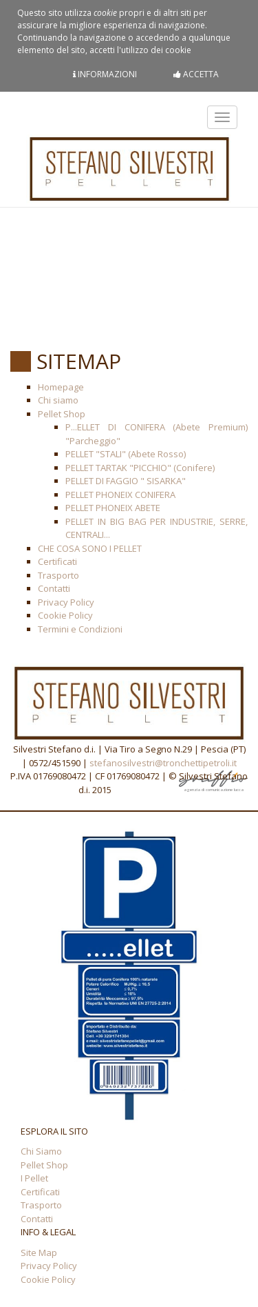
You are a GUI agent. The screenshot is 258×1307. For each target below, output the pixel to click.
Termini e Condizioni (80, 629)
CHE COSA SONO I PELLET (90, 548)
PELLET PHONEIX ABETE (112, 507)
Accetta (196, 74)
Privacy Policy (66, 602)
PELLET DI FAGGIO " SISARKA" (125, 481)
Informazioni (105, 74)
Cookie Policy (65, 615)
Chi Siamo (41, 1151)
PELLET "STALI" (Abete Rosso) (125, 454)
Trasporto (58, 575)
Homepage (61, 387)
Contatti (54, 588)
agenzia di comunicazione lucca (213, 788)
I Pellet (34, 1178)
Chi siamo (58, 400)
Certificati (57, 561)
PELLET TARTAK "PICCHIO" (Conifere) (140, 467)
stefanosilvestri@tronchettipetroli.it (163, 763)
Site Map (39, 1252)
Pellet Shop (61, 414)
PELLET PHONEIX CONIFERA (120, 494)
